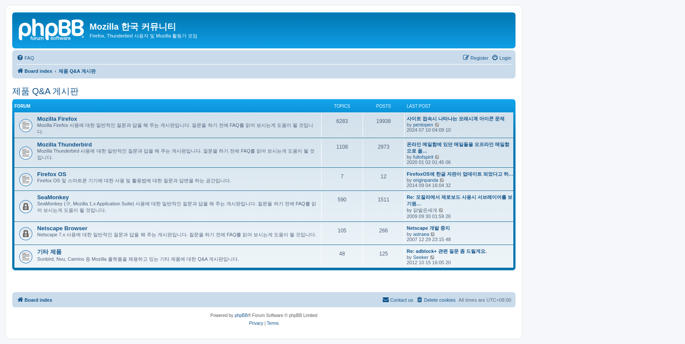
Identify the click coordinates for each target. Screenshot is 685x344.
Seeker (421, 257)
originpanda (426, 180)
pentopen (423, 124)
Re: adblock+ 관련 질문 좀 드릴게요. (447, 251)
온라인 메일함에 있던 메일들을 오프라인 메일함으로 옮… (458, 147)
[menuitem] (25, 58)
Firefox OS (51, 174)
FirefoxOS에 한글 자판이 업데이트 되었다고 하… (460, 174)
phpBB (241, 315)
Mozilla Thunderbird (64, 144)
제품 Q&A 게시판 (45, 91)
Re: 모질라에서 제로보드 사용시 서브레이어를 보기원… (459, 200)
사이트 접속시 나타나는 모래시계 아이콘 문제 (456, 118)
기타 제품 (49, 252)
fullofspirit (423, 157)
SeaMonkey (53, 197)
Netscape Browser (62, 228)
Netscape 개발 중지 (428, 228)
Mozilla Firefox (57, 119)
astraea (421, 234)
